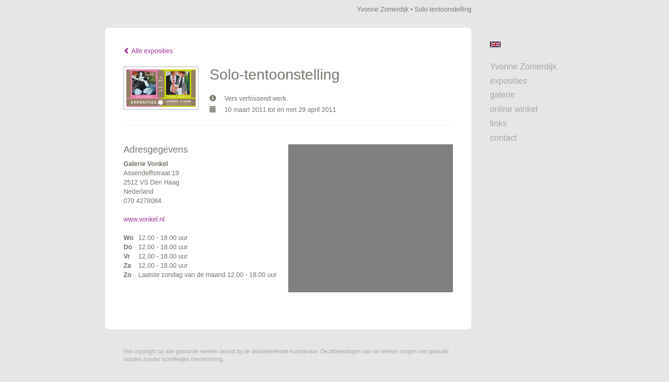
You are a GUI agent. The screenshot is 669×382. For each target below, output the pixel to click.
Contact (503, 137)
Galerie (502, 94)
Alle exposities (148, 51)
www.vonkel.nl (144, 219)
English (495, 44)
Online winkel (514, 109)
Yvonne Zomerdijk (383, 9)
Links (498, 123)
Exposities (508, 81)
